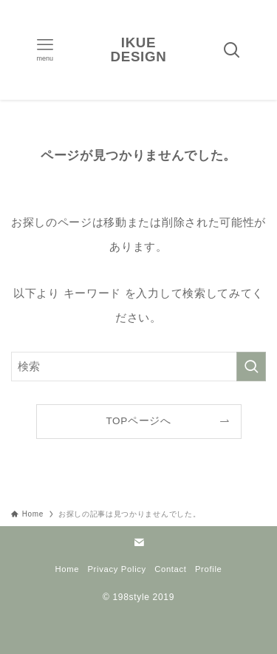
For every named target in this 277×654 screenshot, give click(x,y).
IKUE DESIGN (139, 50)
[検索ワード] (138, 366)
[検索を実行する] (251, 366)
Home (67, 569)
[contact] (139, 542)
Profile (208, 569)
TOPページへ (138, 420)
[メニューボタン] (45, 50)
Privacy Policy (116, 569)
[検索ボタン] (232, 50)
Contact (170, 569)
